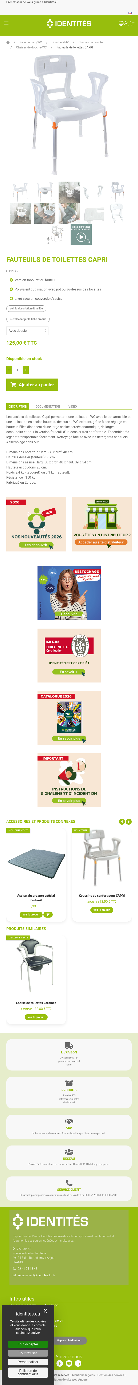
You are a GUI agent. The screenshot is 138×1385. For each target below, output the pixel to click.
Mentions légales (83, 1375)
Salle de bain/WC (31, 42)
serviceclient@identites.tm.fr (36, 1275)
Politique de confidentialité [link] (28, 1372)
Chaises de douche (91, 42)
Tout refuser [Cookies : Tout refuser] (28, 1353)
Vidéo (72, 406)
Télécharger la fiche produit (28, 319)
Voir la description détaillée (26, 308)
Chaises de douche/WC (31, 47)
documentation (48, 406)
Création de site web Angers (69, 1379)
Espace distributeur (69, 1340)
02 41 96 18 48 (27, 1268)
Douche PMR (60, 42)
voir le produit (31, 914)
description (17, 406)
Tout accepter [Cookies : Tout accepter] (28, 1344)
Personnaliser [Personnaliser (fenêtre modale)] (28, 1362)
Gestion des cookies (110, 1375)
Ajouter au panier (32, 384)
